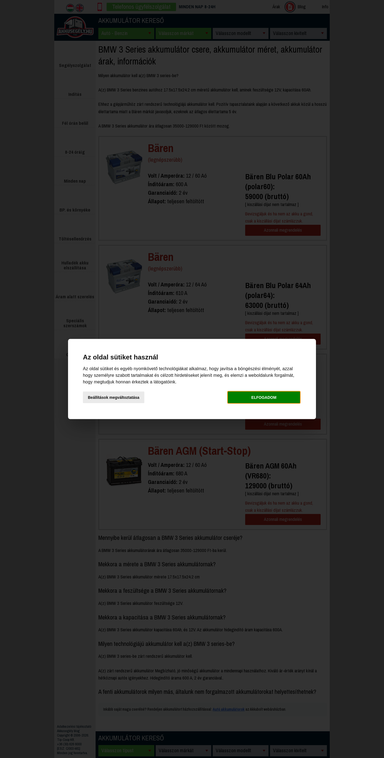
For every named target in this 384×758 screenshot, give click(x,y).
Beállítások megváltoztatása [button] (113, 397)
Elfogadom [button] (263, 397)
